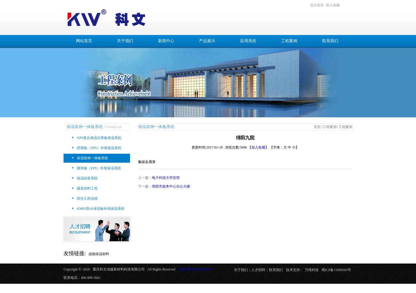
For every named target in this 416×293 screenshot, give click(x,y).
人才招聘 (258, 270)
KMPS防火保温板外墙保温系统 (101, 209)
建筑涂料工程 (87, 188)
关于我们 (125, 41)
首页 (317, 127)
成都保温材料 (98, 254)
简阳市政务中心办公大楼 (171, 186)
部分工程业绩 (87, 198)
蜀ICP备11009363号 (336, 270)
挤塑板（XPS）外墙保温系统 (99, 148)
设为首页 (317, 5)
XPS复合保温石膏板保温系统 (99, 138)
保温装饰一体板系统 (92, 158)
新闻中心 (166, 41)
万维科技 (312, 270)
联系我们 (330, 41)
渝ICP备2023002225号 (195, 269)
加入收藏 (333, 5)
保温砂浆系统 (87, 178)
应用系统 (248, 41)
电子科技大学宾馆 (166, 178)
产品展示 (207, 41)
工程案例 (289, 41)
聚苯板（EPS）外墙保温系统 (99, 168)
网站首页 (84, 41)
